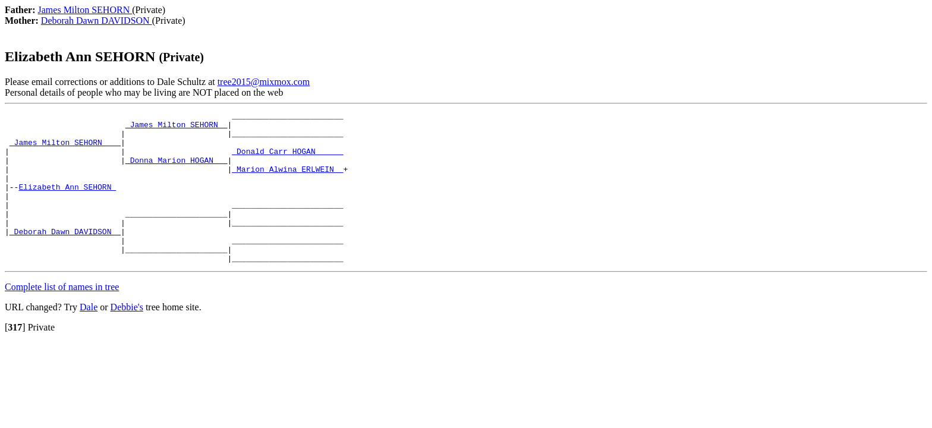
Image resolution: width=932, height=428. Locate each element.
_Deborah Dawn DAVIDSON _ (65, 256)
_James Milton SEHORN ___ (65, 149)
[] (15, 358)
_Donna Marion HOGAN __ (176, 170)
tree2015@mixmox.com (264, 82)
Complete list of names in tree (62, 317)
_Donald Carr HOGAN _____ (287, 160)
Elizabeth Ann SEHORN (67, 202)
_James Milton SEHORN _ (176, 127)
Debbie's (127, 337)
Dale (88, 337)
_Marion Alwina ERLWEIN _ (287, 181)
